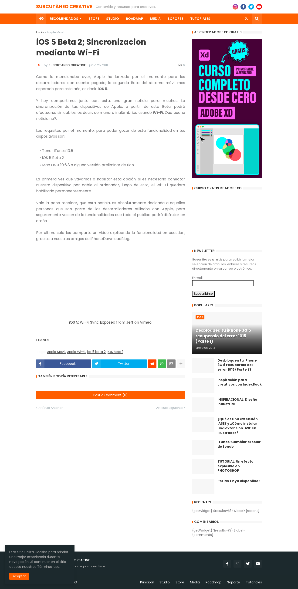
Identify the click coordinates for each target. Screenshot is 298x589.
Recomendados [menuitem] (64, 18)
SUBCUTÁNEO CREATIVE (64, 6)
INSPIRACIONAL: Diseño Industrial (237, 401)
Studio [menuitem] (112, 18)
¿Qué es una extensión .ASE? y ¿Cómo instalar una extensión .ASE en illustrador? (237, 426)
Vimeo (146, 322)
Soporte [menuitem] (175, 18)
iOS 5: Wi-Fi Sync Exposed (92, 322)
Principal (147, 582)
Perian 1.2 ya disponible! (238, 481)
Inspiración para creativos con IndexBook (239, 382)
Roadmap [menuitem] (134, 18)
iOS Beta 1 (115, 352)
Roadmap (213, 582)
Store (180, 582)
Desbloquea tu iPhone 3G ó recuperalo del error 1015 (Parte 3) (237, 365)
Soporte (233, 582)
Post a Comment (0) (110, 395)
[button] (246, 19)
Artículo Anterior (50, 407)
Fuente (42, 340)
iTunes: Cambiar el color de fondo (239, 444)
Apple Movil (55, 32)
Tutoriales (254, 582)
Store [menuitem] (93, 18)
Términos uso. (48, 566)
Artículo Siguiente (169, 407)
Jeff (129, 322)
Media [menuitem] (155, 18)
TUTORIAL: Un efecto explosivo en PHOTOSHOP (235, 466)
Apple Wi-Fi (76, 352)
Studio (164, 582)
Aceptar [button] (19, 576)
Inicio (40, 32)
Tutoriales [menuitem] (200, 18)
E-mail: (197, 277)
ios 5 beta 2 (96, 352)
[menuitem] (41, 19)
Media (195, 582)
